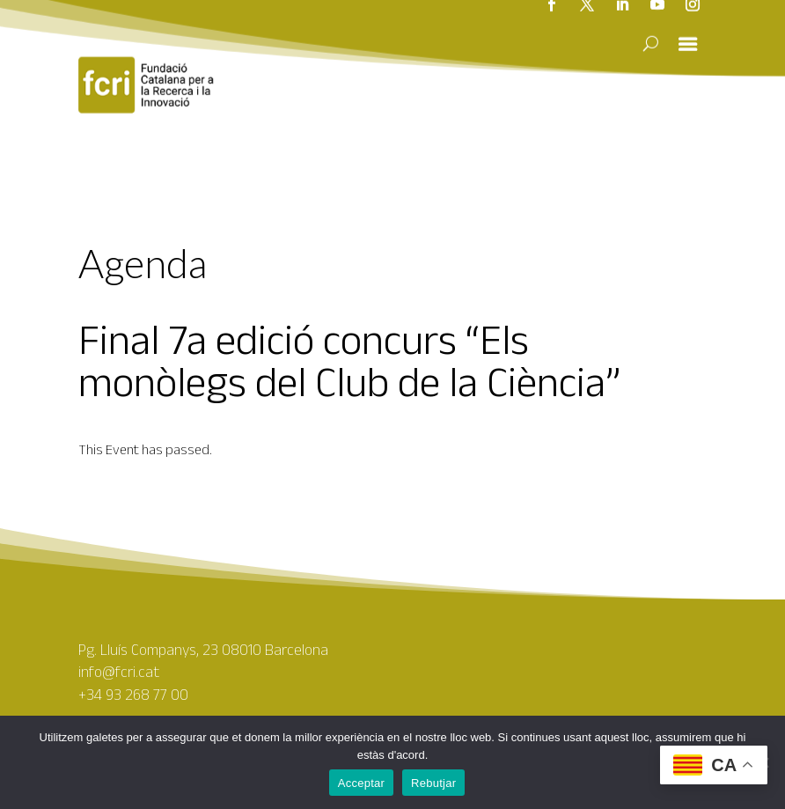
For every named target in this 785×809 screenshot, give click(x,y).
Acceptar (361, 783)
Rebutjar (433, 783)
